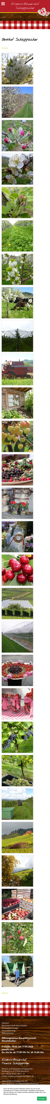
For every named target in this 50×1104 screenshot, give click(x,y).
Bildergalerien (8, 1033)
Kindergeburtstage (10, 1028)
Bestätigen (41, 1098)
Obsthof (5, 1023)
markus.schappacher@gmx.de (21, 1076)
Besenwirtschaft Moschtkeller (14, 1025)
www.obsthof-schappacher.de (14, 1081)
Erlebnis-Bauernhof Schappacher (25, 6)
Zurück (5, 48)
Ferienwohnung (8, 1030)
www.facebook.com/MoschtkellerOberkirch (20, 1083)
